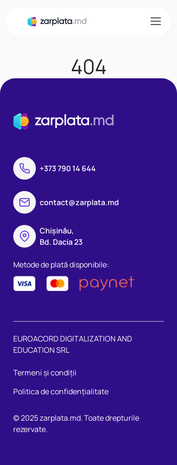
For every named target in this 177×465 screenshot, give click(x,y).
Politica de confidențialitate (61, 391)
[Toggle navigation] (155, 21)
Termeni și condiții (44, 372)
